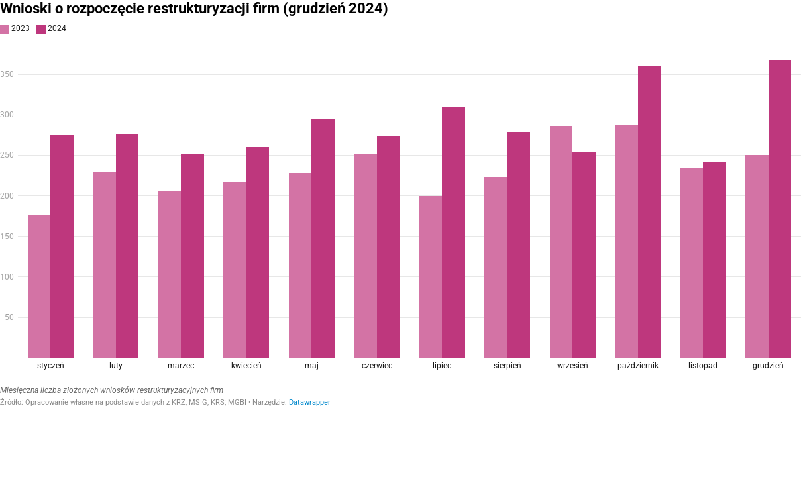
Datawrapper (310, 402)
